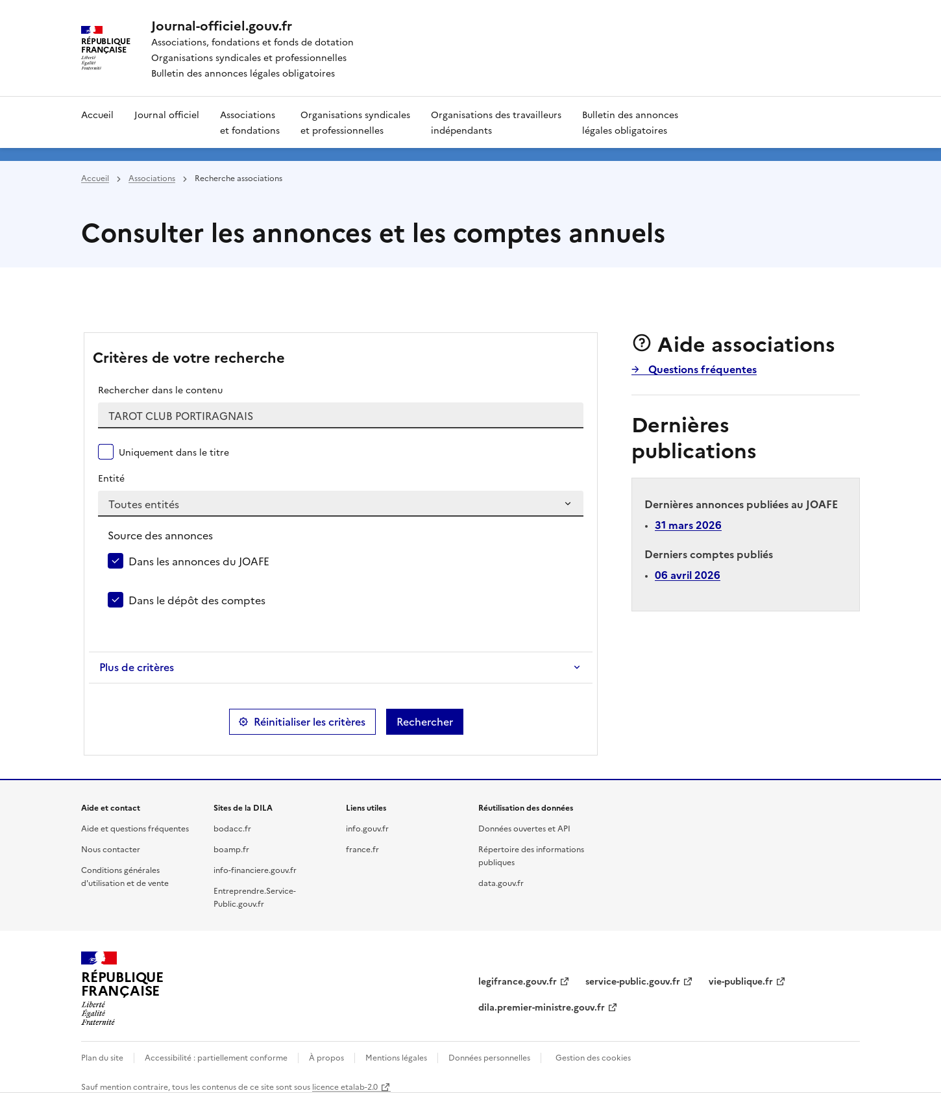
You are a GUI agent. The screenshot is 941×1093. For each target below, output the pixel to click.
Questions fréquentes (701, 369)
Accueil (97, 114)
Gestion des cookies (593, 1056)
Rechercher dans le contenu (160, 389)
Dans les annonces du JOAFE (198, 561)
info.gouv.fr (367, 827)
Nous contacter (110, 848)
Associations (151, 177)
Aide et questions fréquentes (135, 827)
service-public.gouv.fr (632, 980)
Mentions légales (396, 1056)
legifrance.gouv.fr (517, 980)
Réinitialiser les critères (309, 722)
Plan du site (102, 1056)
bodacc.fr (232, 827)
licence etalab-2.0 (345, 1086)
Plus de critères (136, 667)
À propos (326, 1056)
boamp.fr (231, 848)
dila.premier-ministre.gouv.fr (541, 1006)
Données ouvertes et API (524, 827)
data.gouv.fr (501, 882)
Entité (111, 477)
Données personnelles (489, 1056)
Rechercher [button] (425, 722)
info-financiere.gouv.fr (255, 869)
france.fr (362, 848)
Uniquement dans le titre (174, 451)
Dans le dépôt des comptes (196, 600)
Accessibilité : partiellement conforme (216, 1056)
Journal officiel (166, 114)
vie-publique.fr (741, 980)
